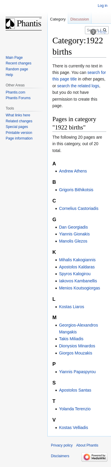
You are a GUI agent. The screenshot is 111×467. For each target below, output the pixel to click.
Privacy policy (62, 445)
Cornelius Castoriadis (78, 208)
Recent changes (18, 63)
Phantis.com (15, 92)
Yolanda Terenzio (75, 408)
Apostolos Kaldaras (77, 267)
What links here (18, 115)
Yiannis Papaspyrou (77, 371)
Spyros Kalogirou (75, 273)
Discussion (79, 19)
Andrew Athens (73, 171)
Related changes (19, 121)
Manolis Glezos (73, 241)
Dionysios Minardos (77, 345)
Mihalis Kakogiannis (77, 259)
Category (58, 19)
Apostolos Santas (75, 390)
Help (9, 75)
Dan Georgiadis (73, 227)
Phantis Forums (18, 98)
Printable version (19, 133)
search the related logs (78, 85)
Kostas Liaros (71, 306)
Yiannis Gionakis (74, 234)
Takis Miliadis (71, 338)
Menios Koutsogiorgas (79, 288)
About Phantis (87, 445)
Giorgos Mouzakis (75, 353)
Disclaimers (60, 456)
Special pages (17, 127)
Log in (102, 6)
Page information (19, 138)
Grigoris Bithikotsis (76, 189)
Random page (17, 69)
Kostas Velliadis (73, 427)
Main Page (14, 58)
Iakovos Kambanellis (78, 280)
